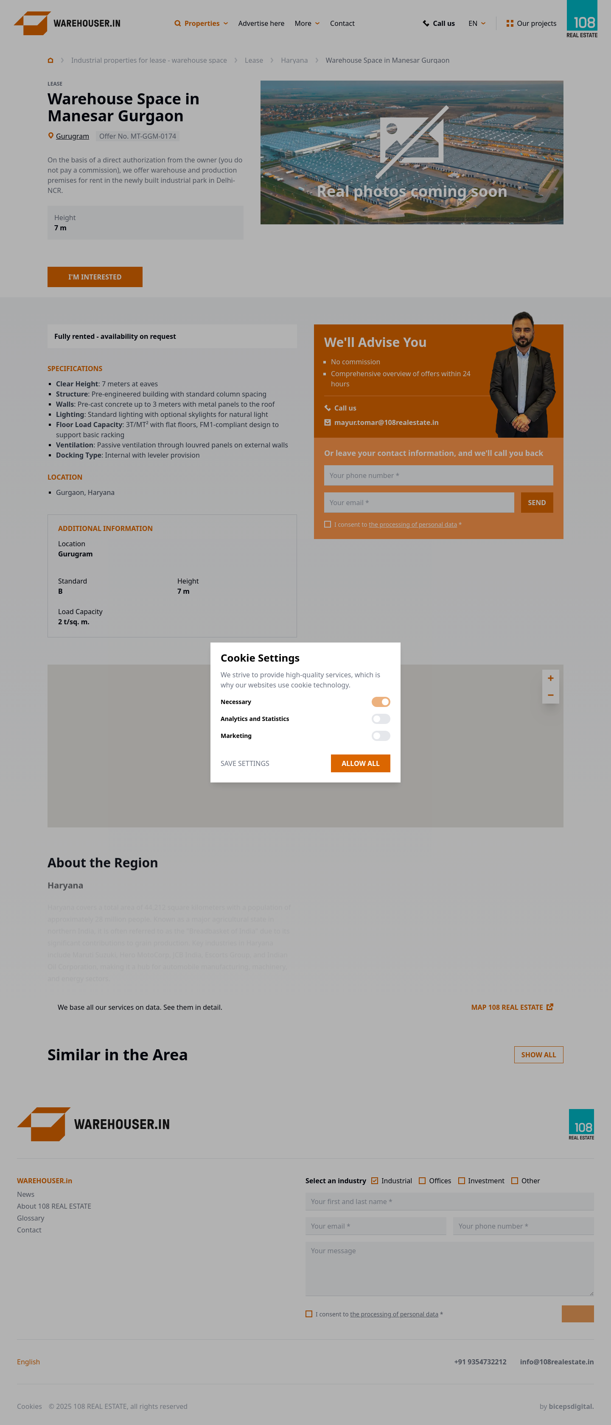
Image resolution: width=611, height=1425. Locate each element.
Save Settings (245, 763)
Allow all (361, 763)
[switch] (381, 702)
